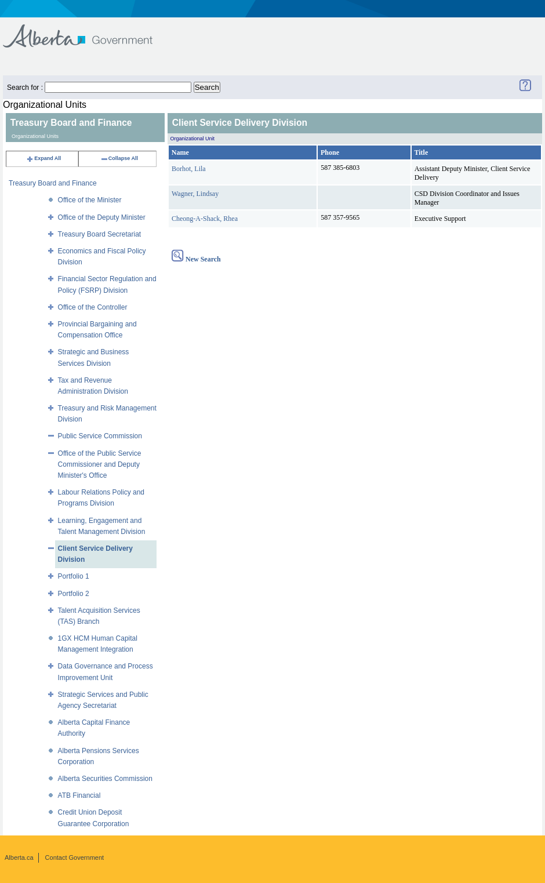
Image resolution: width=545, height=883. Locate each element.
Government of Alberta (87, 30)
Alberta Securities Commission (105, 779)
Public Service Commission (100, 436)
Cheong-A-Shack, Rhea (205, 219)
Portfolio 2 (73, 594)
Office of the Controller (93, 307)
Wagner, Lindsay (195, 194)
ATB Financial (79, 795)
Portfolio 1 (73, 576)
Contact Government (74, 857)
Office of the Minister (90, 200)
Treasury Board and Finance (53, 183)
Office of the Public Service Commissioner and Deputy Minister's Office (99, 464)
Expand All (43, 158)
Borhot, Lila (189, 169)
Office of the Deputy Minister (102, 217)
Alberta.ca (19, 857)
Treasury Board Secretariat (99, 234)
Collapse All (119, 158)
